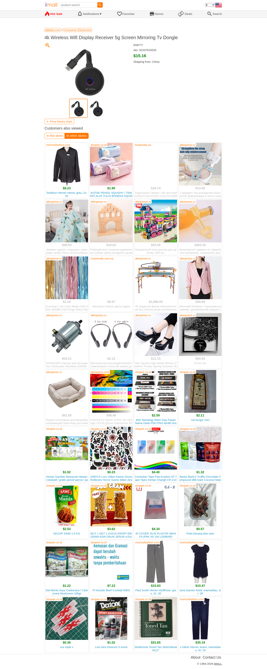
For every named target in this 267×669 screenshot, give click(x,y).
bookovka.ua (143, 144)
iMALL (218, 663)
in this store (55, 136)
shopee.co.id (98, 144)
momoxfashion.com (58, 144)
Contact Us (212, 657)
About (195, 657)
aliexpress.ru (187, 144)
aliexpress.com (100, 372)
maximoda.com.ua (102, 258)
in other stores (77, 136)
